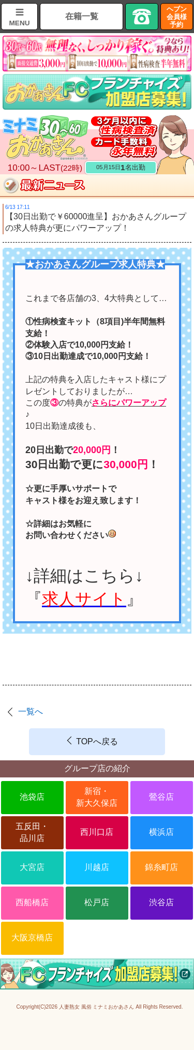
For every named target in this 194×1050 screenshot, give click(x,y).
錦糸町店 (161, 867)
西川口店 (96, 832)
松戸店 (96, 902)
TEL (141, 16)
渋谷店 (161, 902)
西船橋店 (32, 902)
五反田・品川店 (32, 832)
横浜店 (161, 832)
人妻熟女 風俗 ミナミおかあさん (97, 1007)
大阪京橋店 (32, 937)
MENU (19, 23)
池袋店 (32, 796)
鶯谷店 (161, 796)
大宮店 (32, 867)
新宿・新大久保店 (96, 797)
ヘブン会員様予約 (177, 16)
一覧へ (30, 711)
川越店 (96, 867)
